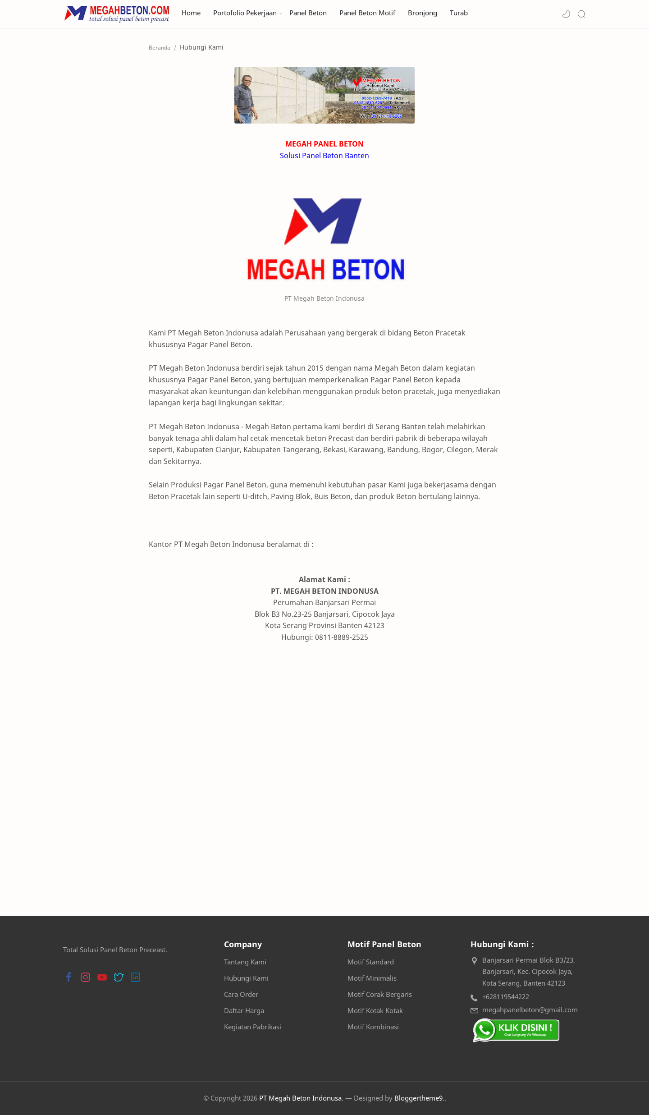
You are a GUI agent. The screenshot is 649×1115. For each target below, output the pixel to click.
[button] (566, 14)
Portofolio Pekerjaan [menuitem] (245, 13)
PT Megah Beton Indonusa (300, 1097)
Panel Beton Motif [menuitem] (367, 13)
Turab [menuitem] (459, 13)
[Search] (581, 14)
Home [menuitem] (191, 13)
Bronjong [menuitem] (422, 13)
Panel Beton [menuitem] (308, 13)
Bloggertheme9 (418, 1097)
